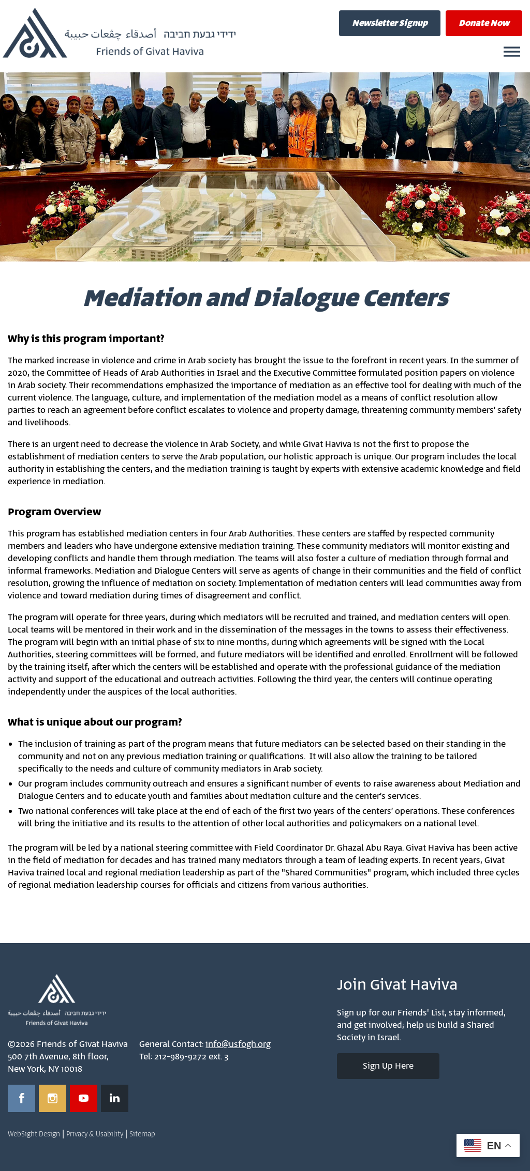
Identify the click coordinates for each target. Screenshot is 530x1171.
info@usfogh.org (238, 1044)
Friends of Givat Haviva (119, 33)
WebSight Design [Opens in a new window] (34, 1134)
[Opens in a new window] (21, 1098)
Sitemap (142, 1134)
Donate (484, 23)
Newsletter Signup (390, 23)
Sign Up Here (388, 1066)
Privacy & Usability (94, 1134)
